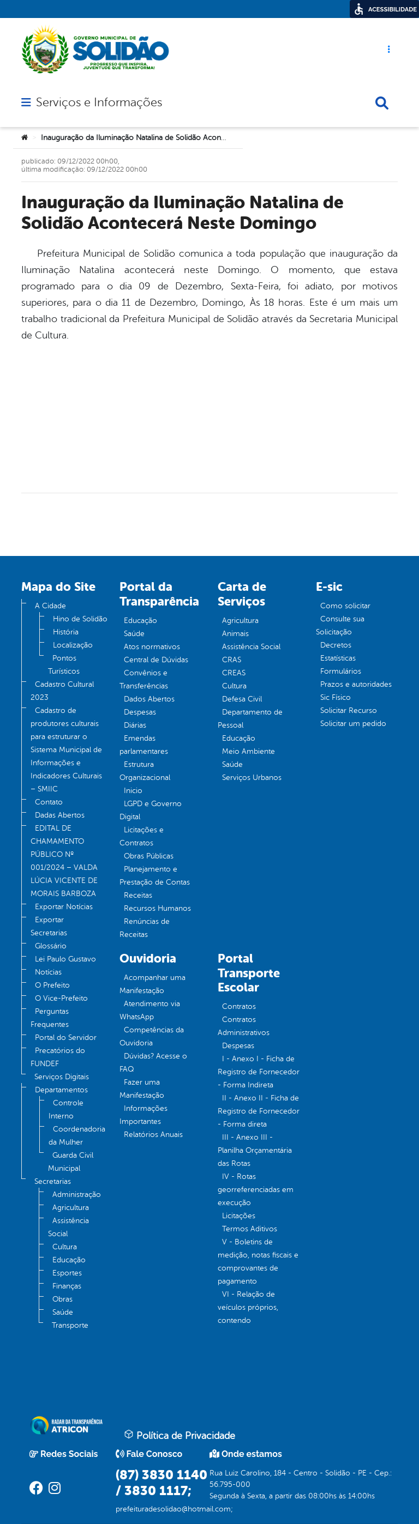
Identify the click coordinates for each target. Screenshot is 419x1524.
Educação (69, 1260)
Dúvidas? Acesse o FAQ (153, 1062)
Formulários (340, 671)
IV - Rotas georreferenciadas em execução (256, 1189)
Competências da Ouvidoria (151, 1036)
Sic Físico (335, 697)
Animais (235, 634)
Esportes (67, 1273)
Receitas (138, 895)
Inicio (133, 791)
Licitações (238, 1216)
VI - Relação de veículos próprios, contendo (248, 1307)
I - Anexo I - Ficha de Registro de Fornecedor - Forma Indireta (259, 1072)
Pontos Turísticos (64, 664)
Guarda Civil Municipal (70, 1161)
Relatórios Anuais (153, 1134)
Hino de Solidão (80, 619)
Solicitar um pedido (353, 723)
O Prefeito (52, 985)
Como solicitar (345, 606)
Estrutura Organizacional (144, 771)
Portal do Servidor (66, 1037)
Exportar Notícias (64, 907)
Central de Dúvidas (156, 660)
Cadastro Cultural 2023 (62, 690)
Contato (49, 802)
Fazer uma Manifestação (141, 1088)
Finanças (66, 1286)
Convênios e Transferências (143, 679)
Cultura (64, 1247)
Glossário (51, 946)
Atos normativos (152, 647)
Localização (73, 645)
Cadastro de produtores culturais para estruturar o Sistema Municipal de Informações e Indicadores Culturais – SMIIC (66, 749)
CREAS (234, 673)
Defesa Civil (242, 699)
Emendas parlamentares (143, 744)
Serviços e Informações (99, 102)
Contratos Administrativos (244, 1026)
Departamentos (61, 1090)
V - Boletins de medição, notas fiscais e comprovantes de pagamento (258, 1261)
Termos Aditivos (249, 1229)
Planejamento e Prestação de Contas (154, 875)
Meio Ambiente (248, 751)
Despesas (140, 712)
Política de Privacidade (179, 1435)
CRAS (231, 660)
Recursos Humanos (157, 908)
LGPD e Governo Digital (150, 810)
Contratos (239, 1006)
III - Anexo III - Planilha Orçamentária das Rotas (255, 1150)
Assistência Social (68, 1227)
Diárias (135, 725)
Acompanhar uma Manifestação (152, 984)
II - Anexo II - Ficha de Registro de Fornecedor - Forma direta (259, 1111)
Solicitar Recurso (348, 710)
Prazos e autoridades (356, 684)
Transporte (70, 1325)
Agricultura (70, 1208)
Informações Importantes (143, 1115)
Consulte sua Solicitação (340, 625)
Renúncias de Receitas (144, 928)
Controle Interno (66, 1109)
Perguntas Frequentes (50, 1018)
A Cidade (50, 606)
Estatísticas (338, 658)
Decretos (335, 645)
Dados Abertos (149, 699)
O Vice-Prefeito (61, 998)
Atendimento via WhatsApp (149, 1010)
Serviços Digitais (61, 1077)
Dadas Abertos (60, 815)
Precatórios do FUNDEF (58, 1057)
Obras (62, 1299)
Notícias (48, 972)
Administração (76, 1194)
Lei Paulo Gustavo (65, 959)
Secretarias (52, 1181)
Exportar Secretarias (49, 926)
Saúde (62, 1312)
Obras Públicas (148, 856)
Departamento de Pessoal (250, 718)
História (66, 632)
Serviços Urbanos (252, 777)
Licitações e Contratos (141, 836)
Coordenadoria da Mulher (77, 1135)
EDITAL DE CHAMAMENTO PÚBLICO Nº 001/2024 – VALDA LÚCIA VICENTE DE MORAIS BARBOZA (64, 861)
